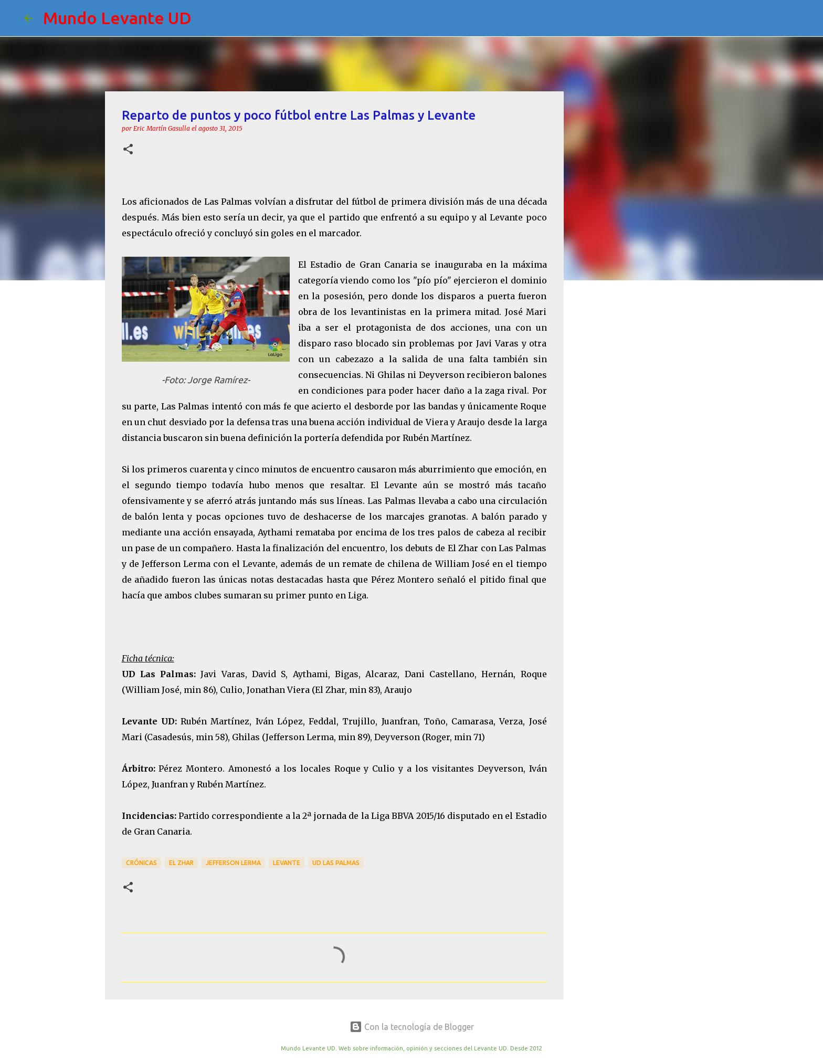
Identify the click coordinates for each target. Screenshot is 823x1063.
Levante (286, 862)
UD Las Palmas (336, 862)
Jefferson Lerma (233, 862)
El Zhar (181, 862)
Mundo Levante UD (117, 17)
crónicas (141, 862)
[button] (128, 150)
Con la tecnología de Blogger (412, 1027)
